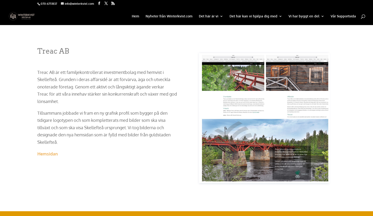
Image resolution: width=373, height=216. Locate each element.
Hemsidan (47, 153)
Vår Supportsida (343, 16)
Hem (135, 16)
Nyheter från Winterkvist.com (169, 16)
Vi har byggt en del (304, 16)
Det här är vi (208, 16)
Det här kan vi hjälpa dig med (253, 16)
